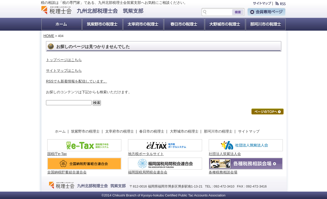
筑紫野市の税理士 (102, 24)
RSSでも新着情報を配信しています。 (76, 81)
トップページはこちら (64, 60)
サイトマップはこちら (64, 70)
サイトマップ (249, 131)
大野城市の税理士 (224, 24)
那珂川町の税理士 (265, 24)
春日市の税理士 (184, 24)
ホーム (61, 24)
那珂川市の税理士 (219, 131)
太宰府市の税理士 (143, 24)
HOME (48, 36)
